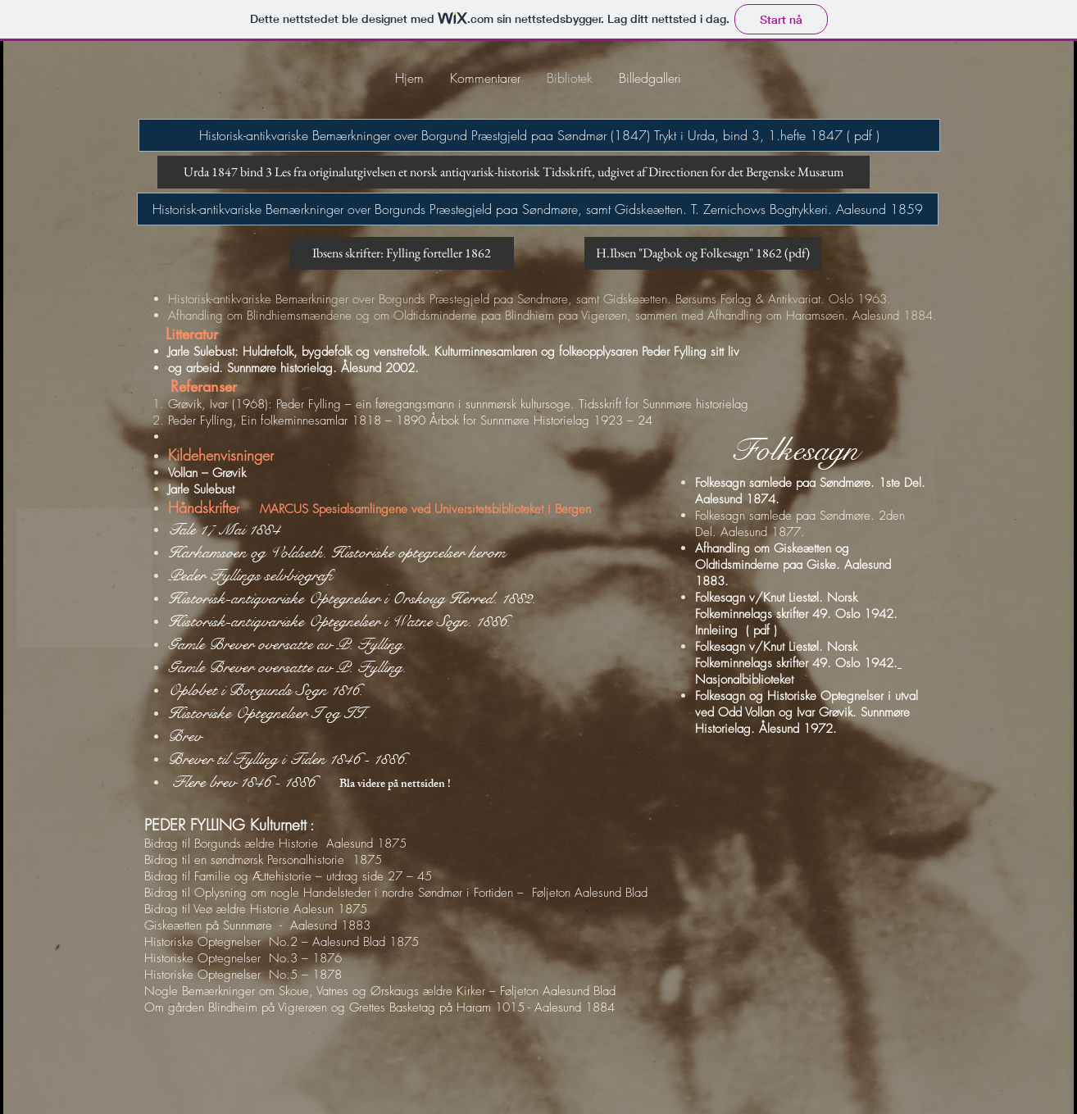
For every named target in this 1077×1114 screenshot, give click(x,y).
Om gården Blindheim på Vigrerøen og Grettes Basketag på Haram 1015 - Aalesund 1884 (379, 1007)
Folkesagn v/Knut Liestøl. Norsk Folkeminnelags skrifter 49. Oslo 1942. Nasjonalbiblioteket (800, 663)
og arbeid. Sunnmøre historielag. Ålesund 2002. (293, 368)
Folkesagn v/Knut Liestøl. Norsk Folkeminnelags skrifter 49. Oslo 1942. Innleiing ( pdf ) (802, 614)
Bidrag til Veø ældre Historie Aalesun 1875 (255, 909)
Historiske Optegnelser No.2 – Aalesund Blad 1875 (281, 942)
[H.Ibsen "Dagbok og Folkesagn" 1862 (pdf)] (702, 253)
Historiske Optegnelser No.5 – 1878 (243, 974)
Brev (185, 736)
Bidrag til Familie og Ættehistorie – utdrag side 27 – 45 (288, 876)
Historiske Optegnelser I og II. (268, 713)
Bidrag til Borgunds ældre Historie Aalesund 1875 (275, 843)
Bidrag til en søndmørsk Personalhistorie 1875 (263, 860)
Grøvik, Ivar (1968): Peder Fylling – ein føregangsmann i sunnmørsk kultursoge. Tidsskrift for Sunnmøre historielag (458, 404)
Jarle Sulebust (201, 489)
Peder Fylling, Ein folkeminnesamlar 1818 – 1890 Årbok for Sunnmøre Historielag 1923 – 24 (410, 420)
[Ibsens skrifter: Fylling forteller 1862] (401, 253)
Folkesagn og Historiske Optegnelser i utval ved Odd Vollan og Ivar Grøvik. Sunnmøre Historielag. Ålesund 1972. (806, 712)
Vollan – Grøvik (207, 473)
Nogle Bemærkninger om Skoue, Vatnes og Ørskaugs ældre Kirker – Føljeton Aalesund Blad (380, 991)
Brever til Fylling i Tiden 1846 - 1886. (294, 759)
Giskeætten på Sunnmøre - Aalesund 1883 (257, 925)
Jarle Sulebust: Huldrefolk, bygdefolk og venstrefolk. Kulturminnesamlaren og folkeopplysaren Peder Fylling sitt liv (453, 351)
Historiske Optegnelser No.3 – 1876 (243, 958)
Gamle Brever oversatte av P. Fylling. (287, 667)
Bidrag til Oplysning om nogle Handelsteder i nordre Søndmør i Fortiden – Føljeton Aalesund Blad (396, 892)
